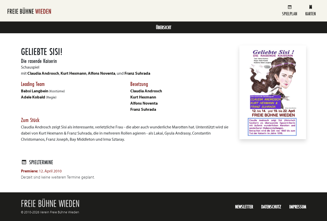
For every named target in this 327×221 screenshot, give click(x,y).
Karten (310, 10)
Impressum (297, 206)
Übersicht (163, 27)
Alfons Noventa (101, 73)
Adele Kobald (33, 97)
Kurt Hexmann (73, 73)
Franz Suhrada (137, 73)
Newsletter (244, 206)
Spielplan (289, 10)
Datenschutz (271, 206)
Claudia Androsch (43, 73)
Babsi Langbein (34, 90)
